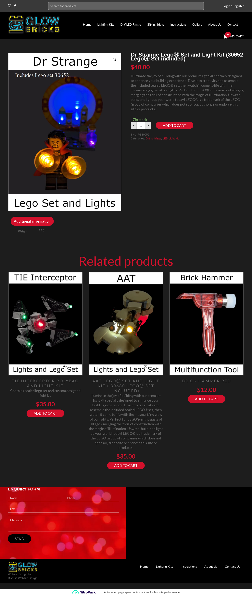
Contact (232, 24)
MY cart (236, 36)
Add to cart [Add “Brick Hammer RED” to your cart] (206, 399)
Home (87, 24)
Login (226, 6)
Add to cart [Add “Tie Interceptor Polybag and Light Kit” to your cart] (45, 413)
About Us (214, 24)
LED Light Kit (171, 138)
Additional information (32, 221)
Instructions (178, 24)
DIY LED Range (130, 24)
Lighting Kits (105, 24)
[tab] (32, 221)
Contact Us (231, 566)
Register (238, 6)
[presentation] (38, 551)
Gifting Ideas (155, 24)
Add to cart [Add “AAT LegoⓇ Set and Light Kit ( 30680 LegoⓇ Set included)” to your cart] (126, 465)
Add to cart (174, 125)
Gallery (197, 24)
